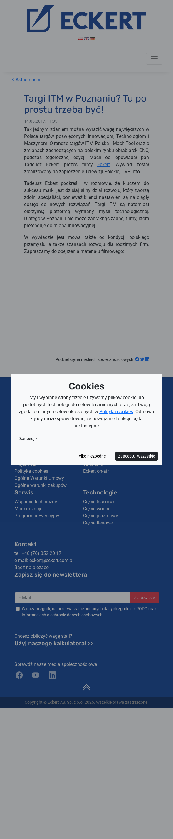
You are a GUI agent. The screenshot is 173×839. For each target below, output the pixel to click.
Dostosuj (28, 438)
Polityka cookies (116, 411)
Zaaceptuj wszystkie (136, 456)
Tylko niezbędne (91, 456)
